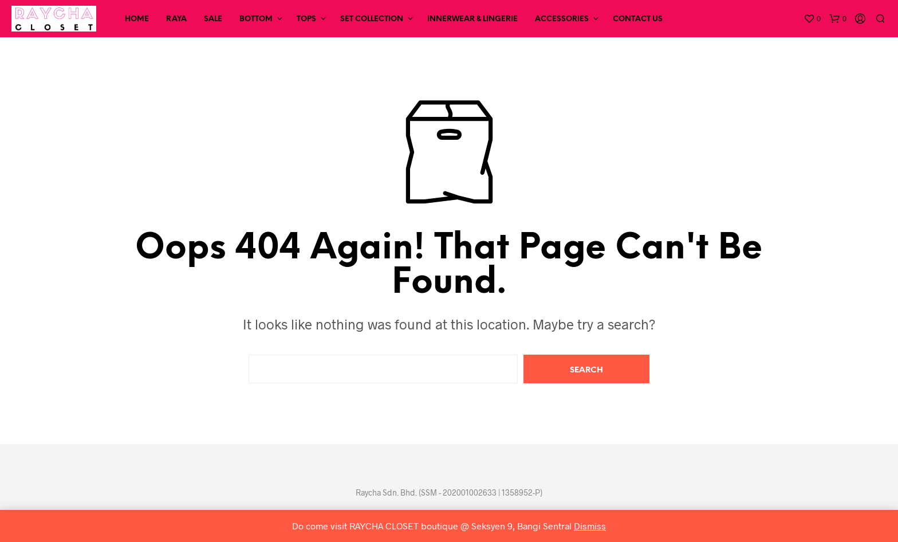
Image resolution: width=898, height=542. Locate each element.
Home (137, 19)
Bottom (256, 19)
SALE (213, 19)
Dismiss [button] (590, 525)
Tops (306, 19)
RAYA (176, 19)
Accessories (562, 19)
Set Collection (371, 19)
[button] (812, 19)
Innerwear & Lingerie (472, 19)
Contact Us (638, 19)
